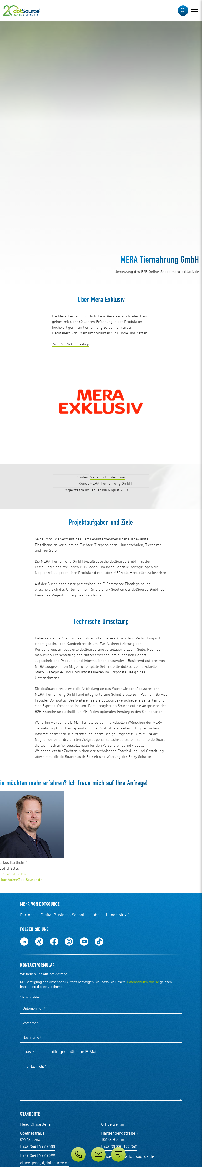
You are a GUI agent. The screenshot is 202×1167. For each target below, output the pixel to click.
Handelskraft (118, 915)
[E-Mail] (98, 1154)
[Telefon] (78, 1154)
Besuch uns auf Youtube (84, 941)
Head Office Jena (35, 1124)
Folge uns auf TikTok (99, 941)
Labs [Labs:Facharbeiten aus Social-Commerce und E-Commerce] (94, 915)
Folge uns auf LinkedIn (24, 941)
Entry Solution (112, 589)
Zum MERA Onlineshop (70, 344)
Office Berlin (112, 1124)
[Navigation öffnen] (194, 10)
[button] (183, 10)
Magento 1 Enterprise (107, 477)
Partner (27, 915)
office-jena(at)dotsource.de (44, 1163)
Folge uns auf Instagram (69, 941)
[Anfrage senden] (118, 1154)
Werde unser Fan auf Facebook (54, 941)
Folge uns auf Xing (39, 941)
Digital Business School (62, 915)
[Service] (101, 1154)
